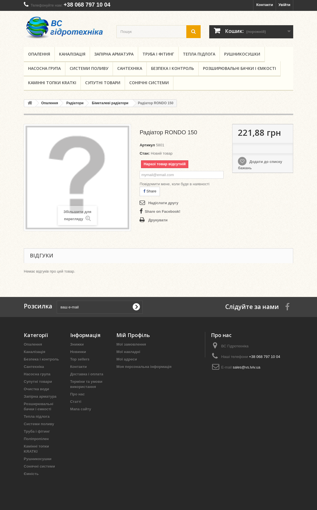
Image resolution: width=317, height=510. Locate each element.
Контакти (264, 5)
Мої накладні (128, 352)
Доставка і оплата (86, 374)
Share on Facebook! (162, 211)
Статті (75, 401)
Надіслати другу (163, 203)
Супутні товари (102, 82)
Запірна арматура (114, 54)
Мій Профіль (133, 335)
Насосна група (44, 68)
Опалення (39, 54)
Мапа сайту (80, 409)
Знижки (77, 344)
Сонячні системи (149, 82)
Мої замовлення (131, 344)
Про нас (77, 394)
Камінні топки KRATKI (52, 82)
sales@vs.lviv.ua (246, 367)
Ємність (31, 474)
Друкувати (157, 220)
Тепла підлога (199, 54)
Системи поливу (89, 68)
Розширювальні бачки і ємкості (239, 68)
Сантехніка (129, 68)
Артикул (147, 145)
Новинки (78, 352)
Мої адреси (126, 359)
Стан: (145, 153)
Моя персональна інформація (143, 367)
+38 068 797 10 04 (87, 4)
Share (149, 191)
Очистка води (36, 389)
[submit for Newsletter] (136, 307)
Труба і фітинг (158, 54)
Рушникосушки (242, 54)
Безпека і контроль (172, 68)
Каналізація (72, 54)
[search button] (193, 31)
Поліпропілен (36, 439)
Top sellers (80, 359)
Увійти (284, 5)
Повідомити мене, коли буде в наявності (175, 184)
